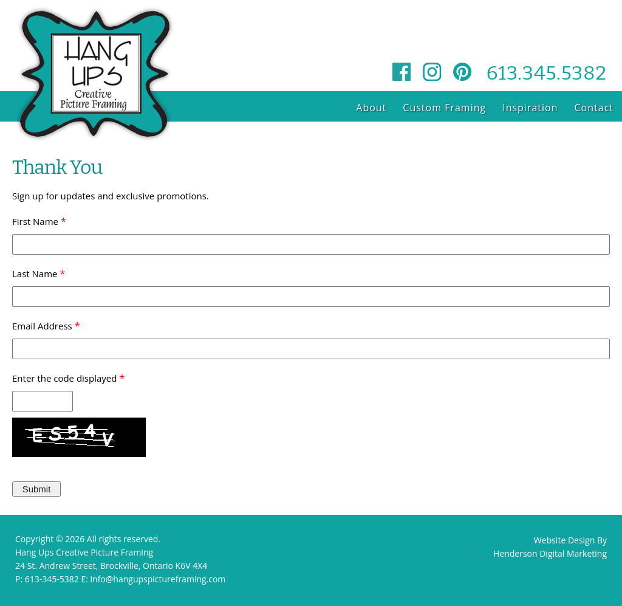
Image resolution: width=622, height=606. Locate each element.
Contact (594, 107)
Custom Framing (444, 107)
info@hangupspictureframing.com (158, 579)
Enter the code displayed (64, 378)
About (371, 107)
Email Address (42, 326)
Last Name (35, 273)
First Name (35, 221)
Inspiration (530, 107)
